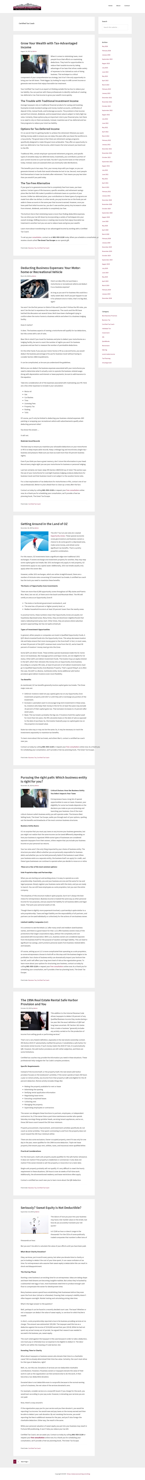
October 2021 (106, 157)
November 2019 (107, 251)
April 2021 (105, 183)
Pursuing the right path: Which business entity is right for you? (54, 779)
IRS (103, 337)
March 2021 (105, 187)
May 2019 (105, 277)
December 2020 (107, 200)
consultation (37, 237)
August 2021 (106, 166)
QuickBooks (106, 341)
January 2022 (106, 144)
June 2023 (105, 72)
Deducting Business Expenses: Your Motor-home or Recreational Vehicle (51, 270)
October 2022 (106, 106)
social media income (108, 354)
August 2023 (106, 63)
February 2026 (106, 51)
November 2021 (107, 153)
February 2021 (106, 191)
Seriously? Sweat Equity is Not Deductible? (51, 1208)
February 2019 (106, 290)
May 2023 (105, 76)
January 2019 (106, 294)
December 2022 (107, 97)
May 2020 (105, 226)
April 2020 (105, 230)
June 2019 (105, 273)
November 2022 (107, 102)
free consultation (73, 490)
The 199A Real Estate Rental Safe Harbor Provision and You (49, 1002)
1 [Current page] (15, 1461)
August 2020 (106, 217)
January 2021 (106, 196)
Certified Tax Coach (43, 248)
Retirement (106, 345)
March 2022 (105, 136)
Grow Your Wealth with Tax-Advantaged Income (49, 45)
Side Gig (104, 350)
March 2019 (105, 285)
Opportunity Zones (58, 536)
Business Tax (32, 248)
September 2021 (107, 162)
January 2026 (106, 55)
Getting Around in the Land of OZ (44, 524)
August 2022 (106, 115)
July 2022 (105, 119)
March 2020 (105, 234)
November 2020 (107, 204)
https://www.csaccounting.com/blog (78, 1474)
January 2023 (106, 93)
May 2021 (105, 179)
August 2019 (106, 264)
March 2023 (105, 85)
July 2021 (105, 170)
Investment (106, 333)
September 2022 (107, 110)
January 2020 (106, 243)
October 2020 (106, 208)
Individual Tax (106, 328)
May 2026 (105, 46)
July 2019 (105, 268)
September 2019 (107, 260)
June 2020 (105, 221)
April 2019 (105, 281)
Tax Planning (106, 358)
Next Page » (25, 1462)
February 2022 (106, 140)
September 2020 (107, 213)
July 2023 (105, 68)
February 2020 (106, 238)
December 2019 (107, 247)
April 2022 (105, 132)
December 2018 (107, 298)
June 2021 (105, 174)
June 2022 (105, 123)
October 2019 (106, 255)
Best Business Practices (109, 316)
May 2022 (105, 127)
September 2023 (107, 59)
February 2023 (106, 89)
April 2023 (105, 80)
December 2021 (107, 149)
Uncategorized (106, 363)
